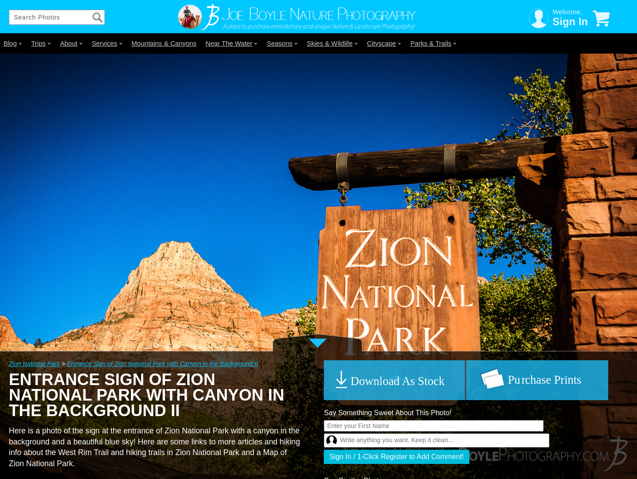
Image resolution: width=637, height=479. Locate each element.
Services (107, 43)
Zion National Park (34, 363)
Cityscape (384, 43)
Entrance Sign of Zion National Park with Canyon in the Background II (162, 363)
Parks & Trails (434, 43)
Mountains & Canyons (163, 43)
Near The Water (232, 43)
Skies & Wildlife (332, 43)
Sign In (570, 21)
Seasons (282, 43)
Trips (41, 43)
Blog (13, 43)
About (71, 43)
